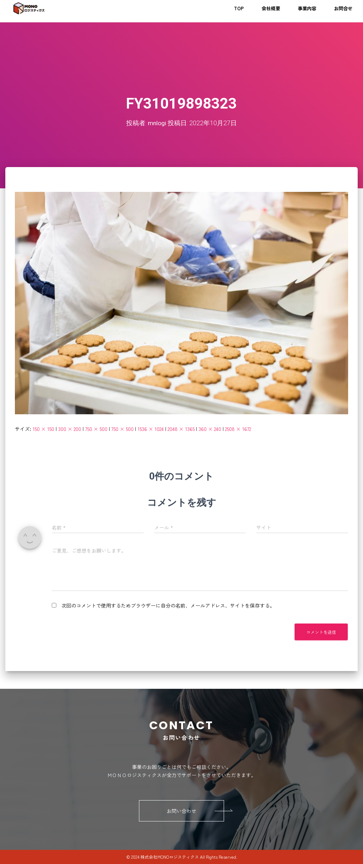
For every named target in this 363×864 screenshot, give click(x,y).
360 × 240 (210, 428)
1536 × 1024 (151, 428)
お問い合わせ (195, 810)
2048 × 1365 (181, 428)
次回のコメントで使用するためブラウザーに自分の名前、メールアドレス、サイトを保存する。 (168, 605)
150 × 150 (43, 428)
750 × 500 (96, 428)
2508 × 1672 (238, 428)
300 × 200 (69, 428)
